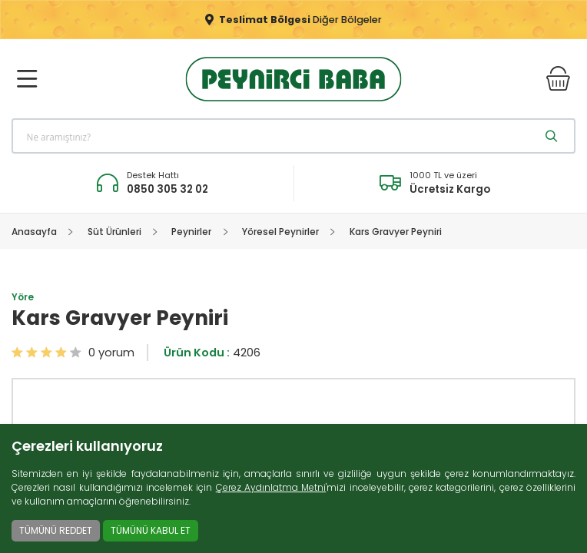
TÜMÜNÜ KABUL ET (151, 530)
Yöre (23, 296)
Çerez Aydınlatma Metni (271, 487)
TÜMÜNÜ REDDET (55, 530)
